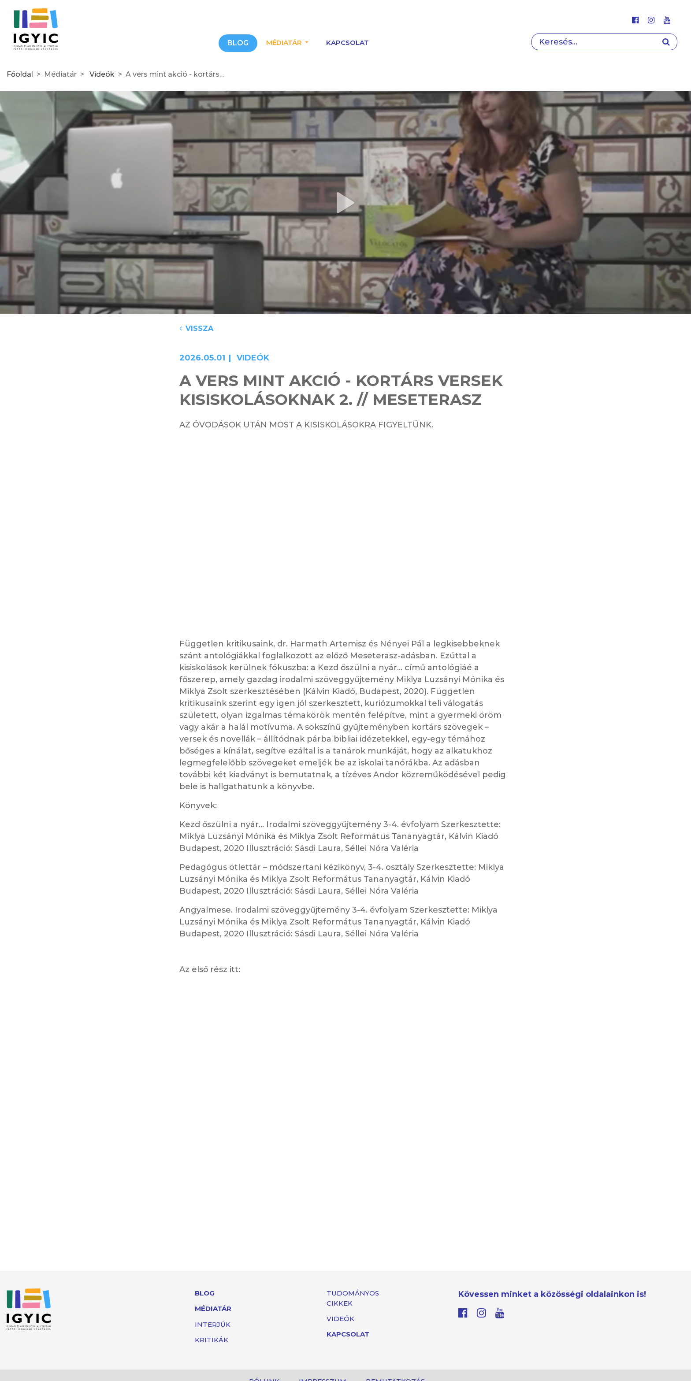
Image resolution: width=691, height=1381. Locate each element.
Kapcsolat (347, 42)
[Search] (593, 41)
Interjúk (212, 1324)
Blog (238, 43)
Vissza (196, 328)
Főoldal (20, 74)
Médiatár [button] (285, 42)
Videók (102, 74)
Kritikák (211, 1340)
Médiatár (213, 1308)
